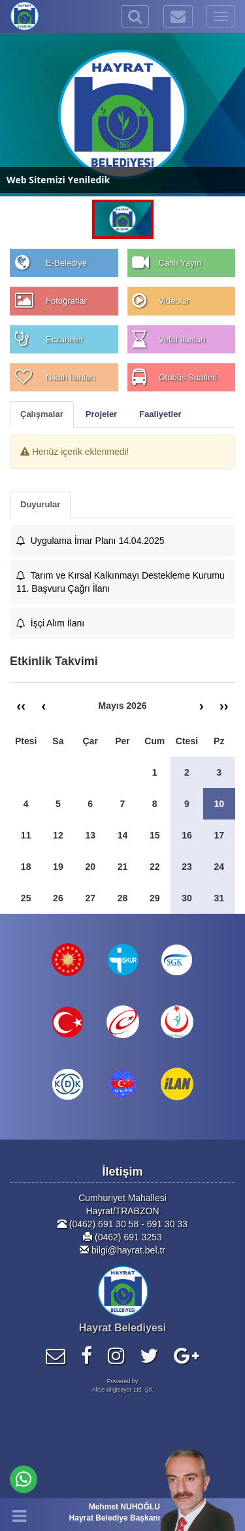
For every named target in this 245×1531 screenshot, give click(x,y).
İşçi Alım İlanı (50, 623)
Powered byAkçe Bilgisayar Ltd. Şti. (122, 1385)
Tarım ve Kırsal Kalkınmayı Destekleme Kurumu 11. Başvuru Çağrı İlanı (120, 582)
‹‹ (21, 705)
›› (224, 705)
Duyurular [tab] (40, 504)
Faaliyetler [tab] (160, 414)
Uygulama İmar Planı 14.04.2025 (90, 540)
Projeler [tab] (101, 414)
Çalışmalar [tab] (41, 414)
